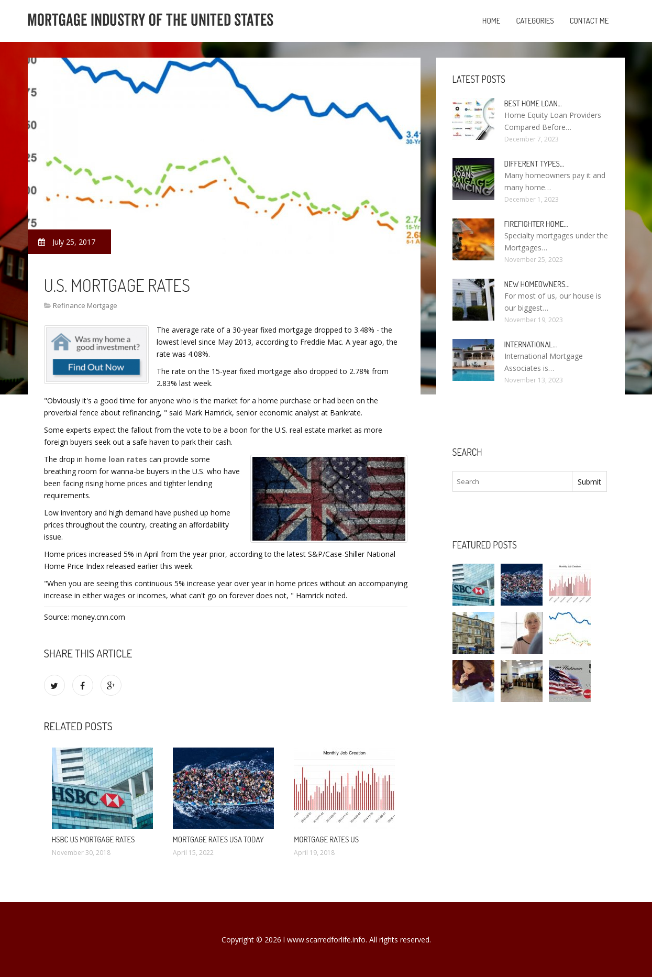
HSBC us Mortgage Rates (93, 839)
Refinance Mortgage (85, 305)
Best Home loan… (533, 103)
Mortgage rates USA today (218, 839)
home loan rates (116, 459)
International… (530, 344)
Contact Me (589, 21)
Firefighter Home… (536, 224)
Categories (535, 21)
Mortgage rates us (326, 839)
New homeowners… (537, 284)
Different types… (534, 164)
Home (491, 21)
